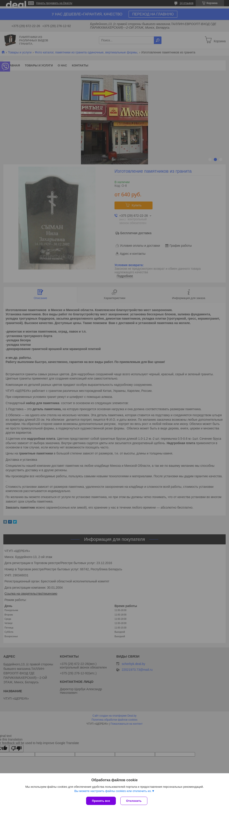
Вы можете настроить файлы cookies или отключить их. (113, 791)
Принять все (101, 800)
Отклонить (134, 800)
